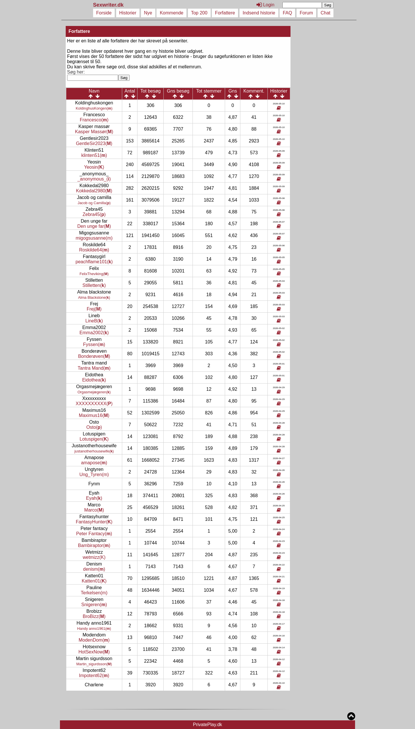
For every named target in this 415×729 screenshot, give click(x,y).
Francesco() (94, 119)
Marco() (94, 510)
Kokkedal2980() (94, 190)
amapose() (94, 462)
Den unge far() (94, 226)
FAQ (287, 12)
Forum (306, 12)
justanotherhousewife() (94, 451)
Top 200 (199, 12)
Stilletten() (94, 285)
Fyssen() (94, 344)
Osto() (94, 427)
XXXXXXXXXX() (94, 403)
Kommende (171, 12)
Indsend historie (259, 12)
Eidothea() (94, 379)
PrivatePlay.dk (207, 724)
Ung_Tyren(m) (94, 474)
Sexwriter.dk (109, 5)
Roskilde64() (94, 249)
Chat (326, 12)
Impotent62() (94, 675)
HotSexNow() (94, 651)
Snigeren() (94, 604)
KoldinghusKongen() (94, 108)
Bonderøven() (94, 356)
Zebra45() (94, 214)
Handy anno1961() (94, 628)
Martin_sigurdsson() (94, 664)
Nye (148, 12)
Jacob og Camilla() (94, 203)
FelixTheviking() (94, 274)
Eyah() (94, 498)
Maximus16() (94, 415)
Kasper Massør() (94, 131)
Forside (104, 12)
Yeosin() (94, 167)
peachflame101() (94, 261)
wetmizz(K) (94, 557)
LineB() (94, 320)
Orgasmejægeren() (94, 392)
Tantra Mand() (94, 368)
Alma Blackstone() (94, 297)
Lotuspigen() (94, 439)
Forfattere (225, 12)
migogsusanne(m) (94, 238)
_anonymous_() (94, 178)
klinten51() (94, 155)
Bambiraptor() (94, 545)
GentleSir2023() (94, 143)
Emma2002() (94, 332)
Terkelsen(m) (94, 592)
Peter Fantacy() (94, 533)
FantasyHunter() (94, 521)
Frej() (94, 309)
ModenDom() (94, 640)
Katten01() (94, 580)
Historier (128, 12)
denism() (94, 569)
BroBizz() (94, 616)
